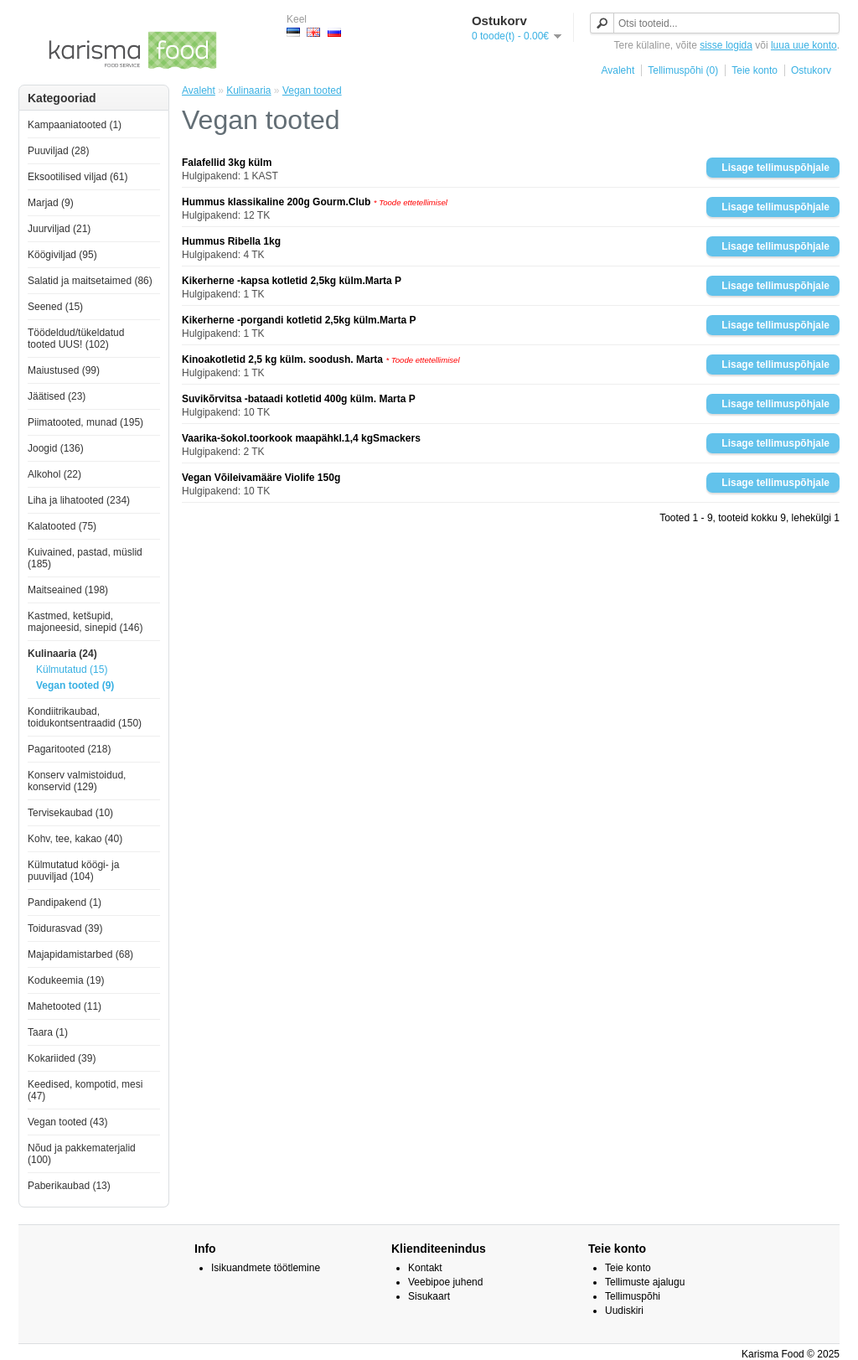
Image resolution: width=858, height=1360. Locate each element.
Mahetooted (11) (64, 1006)
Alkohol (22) (54, 474)
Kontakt (425, 1268)
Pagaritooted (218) (69, 749)
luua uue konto (804, 45)
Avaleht (617, 70)
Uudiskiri (624, 1310)
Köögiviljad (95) (62, 255)
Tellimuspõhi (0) (683, 70)
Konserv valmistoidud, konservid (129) (77, 781)
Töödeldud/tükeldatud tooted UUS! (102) (76, 338)
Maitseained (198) (68, 590)
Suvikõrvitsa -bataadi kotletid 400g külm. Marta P (299, 399)
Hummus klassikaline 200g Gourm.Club (276, 202)
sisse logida (726, 45)
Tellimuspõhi (632, 1296)
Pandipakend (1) (64, 902)
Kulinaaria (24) (62, 653)
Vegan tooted (312, 90)
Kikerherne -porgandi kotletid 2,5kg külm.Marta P (299, 320)
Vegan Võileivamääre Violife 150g (261, 477)
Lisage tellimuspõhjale (775, 167)
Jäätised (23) (56, 396)
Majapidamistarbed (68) (80, 954)
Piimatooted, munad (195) (85, 422)
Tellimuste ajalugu (645, 1282)
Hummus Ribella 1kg (231, 241)
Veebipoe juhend (445, 1282)
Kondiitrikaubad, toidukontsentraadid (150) (85, 717)
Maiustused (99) (64, 370)
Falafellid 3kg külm (226, 162)
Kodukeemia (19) (66, 980)
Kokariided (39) (62, 1058)
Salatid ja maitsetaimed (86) (90, 281)
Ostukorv (811, 70)
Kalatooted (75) (62, 526)
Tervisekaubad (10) (70, 813)
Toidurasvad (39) (65, 928)
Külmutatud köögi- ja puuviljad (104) (73, 870)
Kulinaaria (248, 90)
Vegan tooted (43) (67, 1122)
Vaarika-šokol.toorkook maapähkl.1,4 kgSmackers (301, 438)
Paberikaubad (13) (69, 1186)
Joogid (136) (56, 448)
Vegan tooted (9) (75, 685)
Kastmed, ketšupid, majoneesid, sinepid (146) (85, 621)
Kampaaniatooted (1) (74, 125)
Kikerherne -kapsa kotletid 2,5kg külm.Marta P (291, 281)
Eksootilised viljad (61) (77, 177)
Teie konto (754, 70)
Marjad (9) (51, 203)
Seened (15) (55, 307)
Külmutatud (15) (71, 669)
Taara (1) (48, 1032)
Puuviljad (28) (58, 151)
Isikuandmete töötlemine (265, 1268)
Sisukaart (429, 1296)
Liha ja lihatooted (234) (79, 500)
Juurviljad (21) (59, 229)
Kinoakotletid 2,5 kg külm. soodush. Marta (283, 359)
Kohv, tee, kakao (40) (75, 839)
